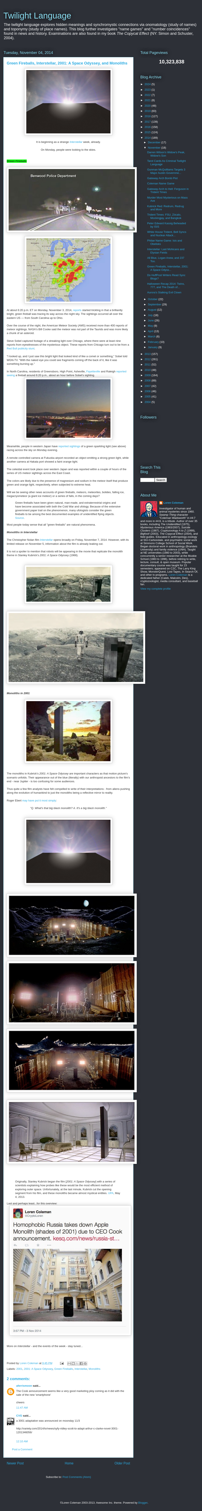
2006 (148, 391)
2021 (148, 100)
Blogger (143, 1502)
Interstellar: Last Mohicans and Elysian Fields (165, 251)
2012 (148, 359)
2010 (148, 370)
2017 (148, 121)
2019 (148, 111)
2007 (148, 386)
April (151, 331)
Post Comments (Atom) (76, 1477)
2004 (148, 402)
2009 (148, 375)
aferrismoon (24, 1385)
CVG (19, 1415)
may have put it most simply (39, 800)
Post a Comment (22, 1449)
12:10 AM (22, 1441)
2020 (148, 105)
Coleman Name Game (160, 183)
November (154, 147)
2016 (148, 127)
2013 (148, 354)
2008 (148, 380)
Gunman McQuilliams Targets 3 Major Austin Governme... (166, 171)
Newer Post (15, 1463)
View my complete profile (155, 588)
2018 (148, 116)
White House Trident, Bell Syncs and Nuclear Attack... (166, 233)
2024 (148, 84)
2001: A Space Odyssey (38, 1368)
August (152, 309)
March (152, 336)
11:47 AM (22, 1407)
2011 (148, 364)
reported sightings (69, 446)
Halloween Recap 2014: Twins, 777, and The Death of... (166, 285)
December (154, 142)
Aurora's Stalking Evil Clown (164, 292)
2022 (148, 95)
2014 (148, 137)
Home (69, 1463)
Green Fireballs (63, 1368)
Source (19, 517)
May (151, 325)
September (155, 304)
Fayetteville (93, 371)
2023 (148, 89)
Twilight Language (37, 15)
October (153, 299)
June (151, 320)
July (151, 315)
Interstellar (76, 142)
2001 (19, 1368)
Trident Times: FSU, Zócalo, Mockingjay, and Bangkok (164, 216)
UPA (110, 1193)
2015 (148, 132)
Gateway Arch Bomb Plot (162, 178)
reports (77, 310)
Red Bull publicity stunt (21, 348)
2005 (148, 396)
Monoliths (94, 1368)
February (154, 342)
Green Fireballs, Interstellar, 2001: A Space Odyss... (167, 268)
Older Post (122, 1463)
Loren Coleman (173, 502)
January (153, 347)
